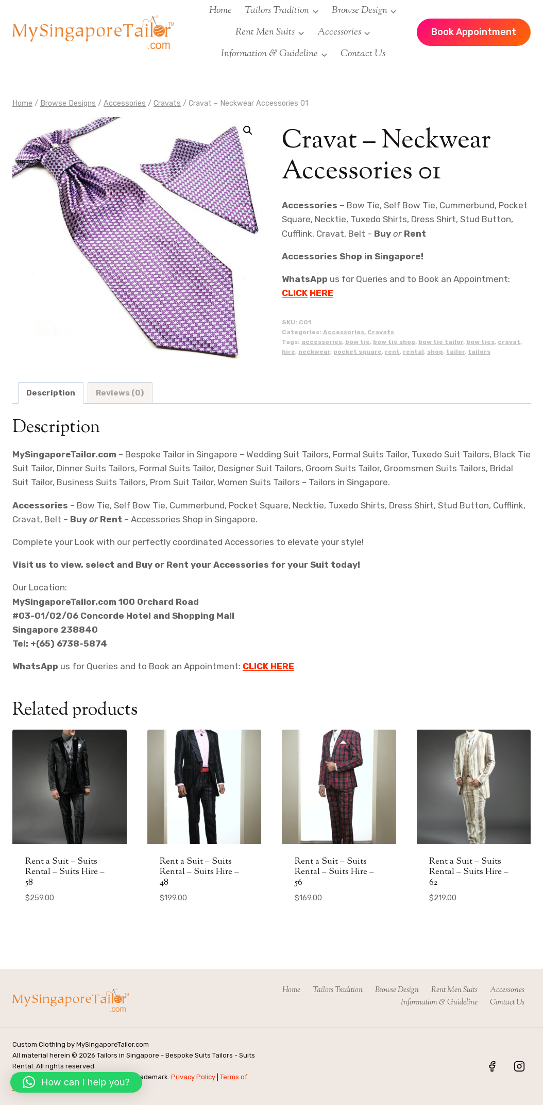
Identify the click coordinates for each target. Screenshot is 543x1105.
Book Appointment (473, 32)
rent (392, 351)
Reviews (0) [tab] (120, 393)
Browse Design (397, 990)
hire (288, 351)
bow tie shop (394, 341)
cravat (509, 341)
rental (413, 351)
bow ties (480, 341)
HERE (321, 293)
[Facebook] (492, 1066)
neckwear (314, 351)
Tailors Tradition (338, 990)
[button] (248, 130)
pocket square (357, 351)
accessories (321, 341)
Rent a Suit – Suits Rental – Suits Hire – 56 (334, 872)
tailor (455, 351)
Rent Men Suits (454, 990)
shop (435, 351)
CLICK (295, 293)
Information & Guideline (439, 1002)
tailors (479, 351)
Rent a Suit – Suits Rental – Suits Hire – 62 (468, 872)
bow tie (357, 341)
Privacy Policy (193, 1077)
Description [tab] (50, 393)
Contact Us (363, 54)
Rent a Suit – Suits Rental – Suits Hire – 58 (65, 872)
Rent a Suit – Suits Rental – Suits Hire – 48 (199, 872)
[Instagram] (519, 1066)
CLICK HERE (268, 666)
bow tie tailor (440, 341)
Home (220, 11)
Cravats (380, 332)
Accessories (343, 332)
